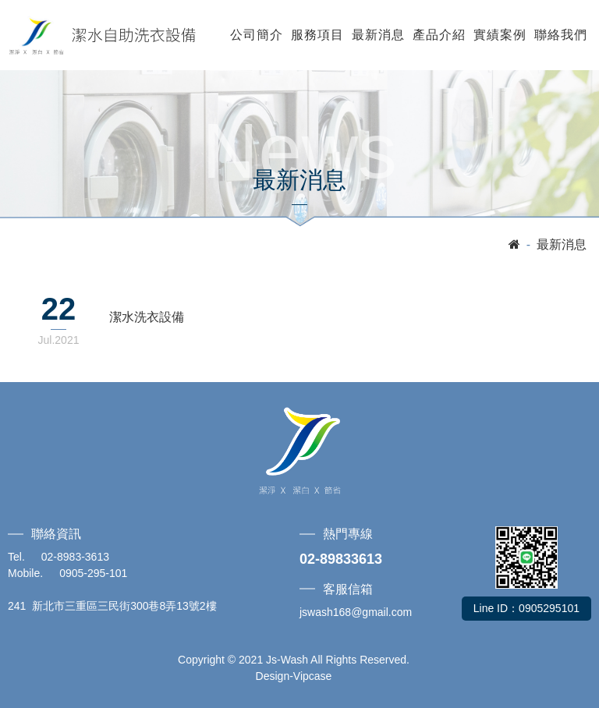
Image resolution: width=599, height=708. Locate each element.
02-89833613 (341, 559)
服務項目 (317, 34)
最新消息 (378, 34)
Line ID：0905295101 (526, 608)
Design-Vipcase (294, 676)
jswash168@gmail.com (356, 612)
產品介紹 (439, 34)
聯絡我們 (560, 34)
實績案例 (499, 34)
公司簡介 (256, 34)
